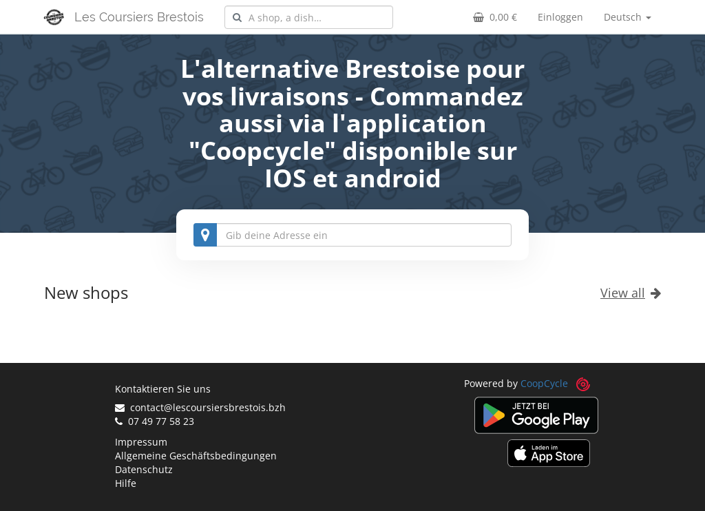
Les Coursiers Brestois (139, 17)
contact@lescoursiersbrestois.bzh (200, 407)
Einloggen (560, 16)
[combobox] (308, 17)
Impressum (141, 441)
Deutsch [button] (627, 16)
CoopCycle (544, 383)
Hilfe (125, 483)
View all (630, 292)
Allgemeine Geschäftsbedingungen (196, 455)
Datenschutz (144, 469)
